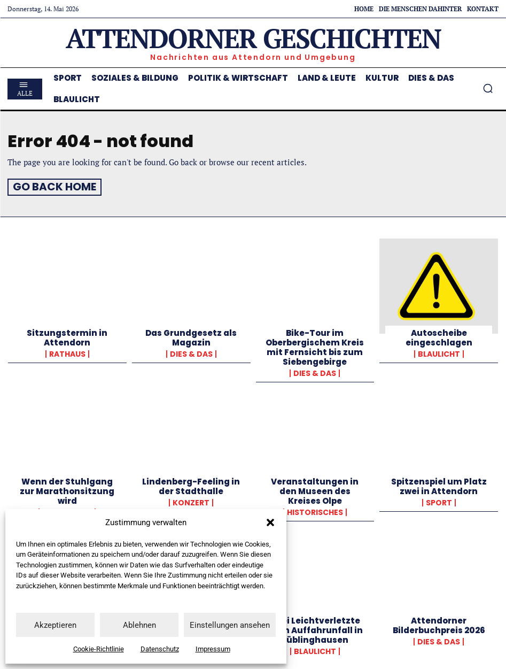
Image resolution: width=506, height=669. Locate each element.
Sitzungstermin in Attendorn (67, 335)
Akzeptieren (55, 625)
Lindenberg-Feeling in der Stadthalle (191, 484)
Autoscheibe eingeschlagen (439, 335)
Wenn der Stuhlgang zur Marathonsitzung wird (67, 489)
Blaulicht (439, 352)
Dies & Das (191, 352)
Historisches (315, 510)
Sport (439, 500)
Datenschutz (160, 649)
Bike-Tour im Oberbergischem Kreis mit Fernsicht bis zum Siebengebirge (315, 345)
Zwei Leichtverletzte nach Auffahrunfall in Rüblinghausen (315, 628)
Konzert (191, 500)
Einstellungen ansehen (230, 625)
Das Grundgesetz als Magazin (191, 335)
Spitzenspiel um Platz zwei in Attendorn (439, 484)
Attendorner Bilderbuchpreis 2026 (439, 623)
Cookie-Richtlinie (98, 649)
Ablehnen (139, 625)
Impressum (213, 649)
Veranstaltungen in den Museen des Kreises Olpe (315, 489)
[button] (270, 522)
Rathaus (67, 352)
